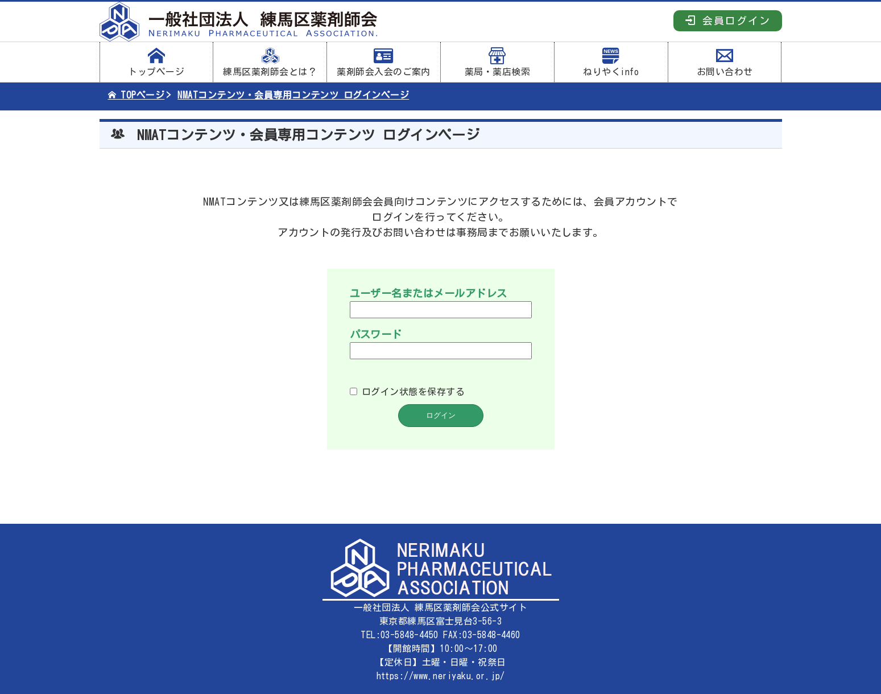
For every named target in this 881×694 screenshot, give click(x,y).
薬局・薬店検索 (497, 62)
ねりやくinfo (611, 62)
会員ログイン (728, 20)
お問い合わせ (724, 62)
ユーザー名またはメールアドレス (428, 293)
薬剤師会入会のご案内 (383, 62)
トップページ (156, 62)
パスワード (376, 334)
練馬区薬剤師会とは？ (269, 62)
